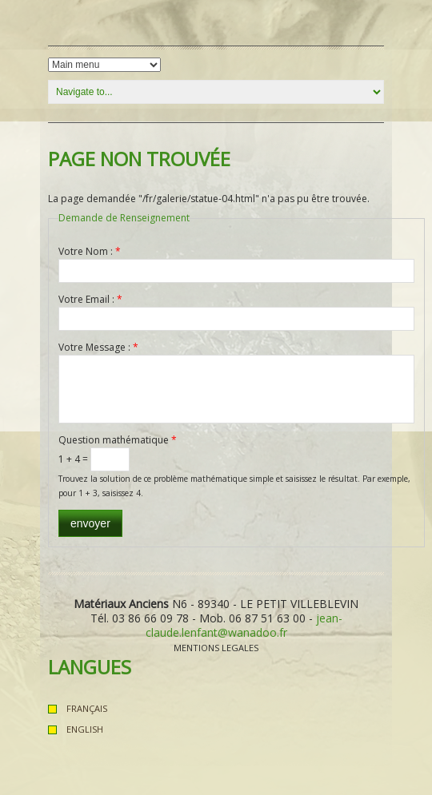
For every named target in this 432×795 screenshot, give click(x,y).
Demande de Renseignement (124, 218)
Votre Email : (90, 299)
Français (86, 708)
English (84, 729)
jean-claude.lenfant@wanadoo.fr (244, 625)
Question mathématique (117, 440)
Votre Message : (98, 347)
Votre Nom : (89, 251)
